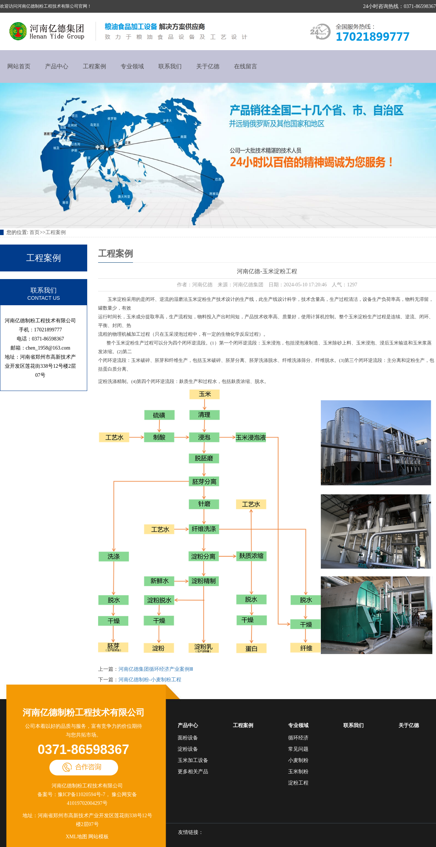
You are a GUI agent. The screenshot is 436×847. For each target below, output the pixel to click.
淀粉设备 (188, 749)
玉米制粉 (298, 771)
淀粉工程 (298, 783)
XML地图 (76, 836)
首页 (34, 232)
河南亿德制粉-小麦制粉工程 (149, 679)
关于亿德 (207, 66)
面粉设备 (188, 738)
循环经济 (298, 738)
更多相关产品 (193, 771)
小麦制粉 (298, 760)
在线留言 (245, 66)
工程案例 (94, 66)
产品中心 (56, 66)
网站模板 (98, 836)
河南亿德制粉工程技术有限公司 (84, 712)
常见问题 (298, 749)
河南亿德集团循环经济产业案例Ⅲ (155, 669)
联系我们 (170, 66)
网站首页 (19, 66)
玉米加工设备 (193, 760)
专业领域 (132, 66)
